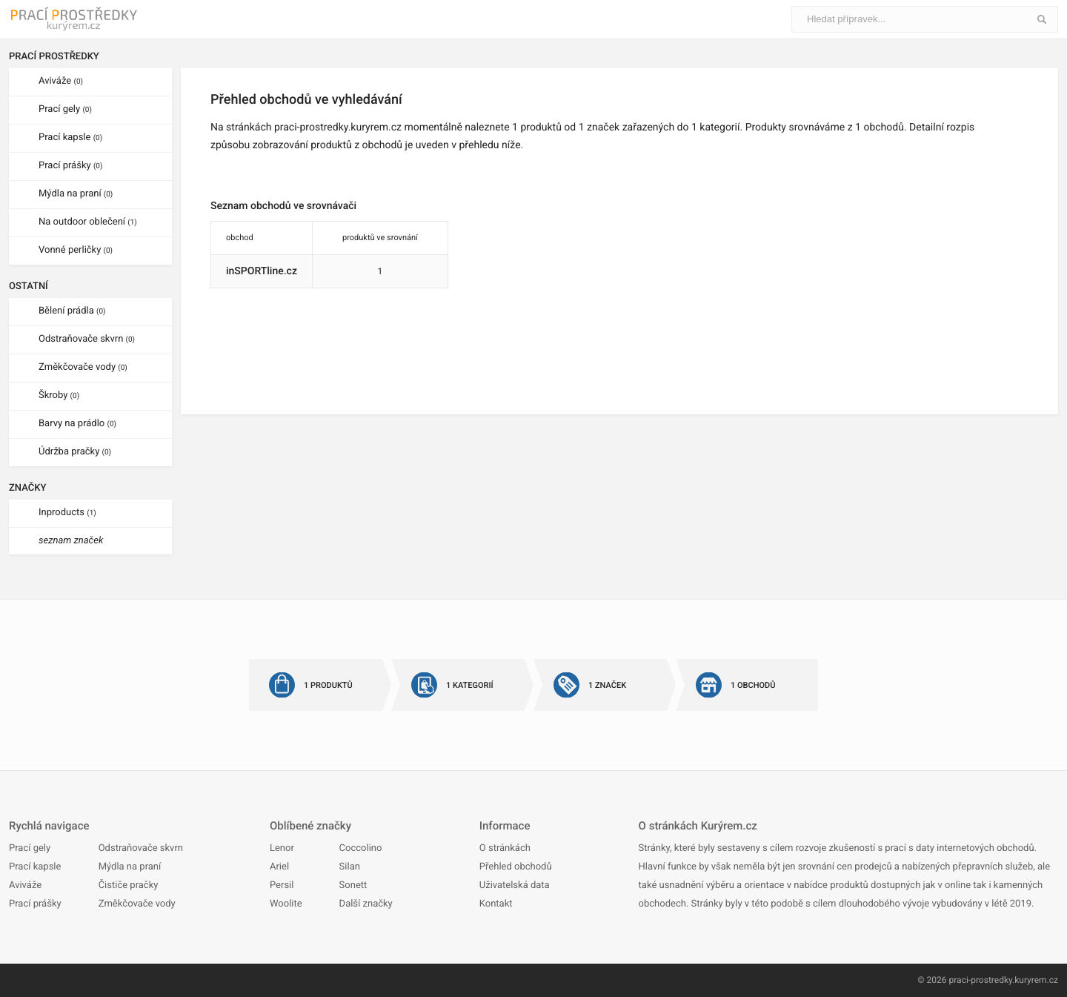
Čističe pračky (129, 885)
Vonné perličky (76, 250)
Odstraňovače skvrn (87, 339)
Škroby (59, 395)
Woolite (286, 904)
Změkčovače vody (83, 367)
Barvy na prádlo (77, 423)
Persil (281, 885)
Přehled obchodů (515, 866)
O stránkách (505, 848)
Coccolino (360, 848)
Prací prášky (70, 165)
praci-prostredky (980, 980)
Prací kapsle (70, 137)
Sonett (353, 885)
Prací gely (65, 109)
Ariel (279, 866)
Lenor (282, 848)
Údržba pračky (75, 451)
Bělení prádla (72, 311)
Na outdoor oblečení (88, 222)
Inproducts (67, 512)
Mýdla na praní (76, 193)
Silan (349, 866)
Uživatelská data (514, 885)
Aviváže (61, 81)
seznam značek (71, 540)
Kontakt (496, 904)
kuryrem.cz (1036, 980)
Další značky (366, 904)
